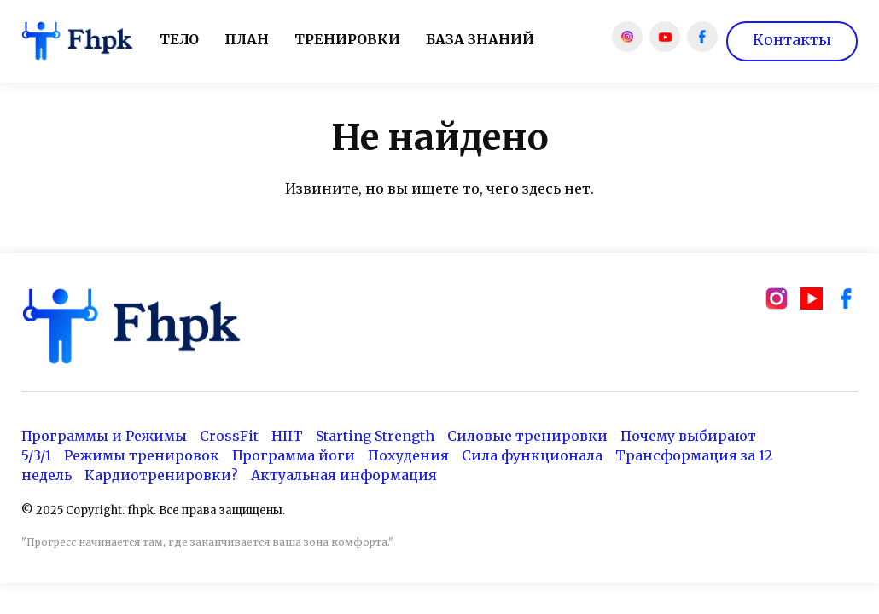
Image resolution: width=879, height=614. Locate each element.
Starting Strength (375, 435)
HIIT (287, 435)
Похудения (408, 455)
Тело (179, 39)
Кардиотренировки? (161, 475)
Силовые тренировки (527, 435)
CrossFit (229, 435)
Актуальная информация (344, 475)
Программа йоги (293, 455)
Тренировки (347, 39)
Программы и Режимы (104, 435)
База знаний (480, 39)
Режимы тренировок (141, 455)
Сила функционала (532, 455)
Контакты (792, 40)
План (246, 39)
